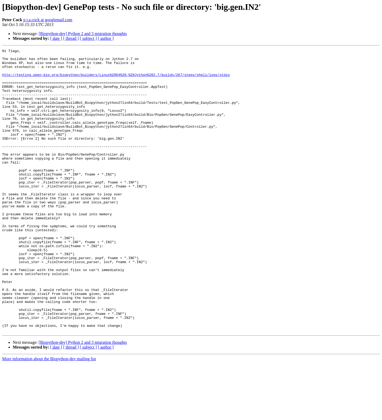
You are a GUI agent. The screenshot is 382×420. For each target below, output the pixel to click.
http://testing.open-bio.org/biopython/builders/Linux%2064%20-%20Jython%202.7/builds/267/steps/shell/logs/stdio (116, 80)
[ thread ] (71, 38)
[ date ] (56, 38)
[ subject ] (88, 38)
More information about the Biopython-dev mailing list (49, 415)
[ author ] (106, 38)
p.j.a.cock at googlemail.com (47, 20)
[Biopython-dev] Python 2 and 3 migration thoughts (83, 33)
